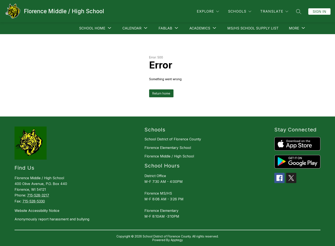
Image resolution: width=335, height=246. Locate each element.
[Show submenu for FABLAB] (165, 28)
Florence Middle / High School (169, 156)
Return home (161, 93)
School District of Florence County (172, 139)
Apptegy (177, 240)
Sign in (319, 11)
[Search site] (298, 11)
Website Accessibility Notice (37, 210)
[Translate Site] (274, 11)
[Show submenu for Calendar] (131, 28)
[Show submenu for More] (294, 28)
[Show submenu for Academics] (199, 28)
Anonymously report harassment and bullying (52, 219)
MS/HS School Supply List (253, 28)
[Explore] (208, 11)
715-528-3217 (38, 195)
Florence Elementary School (167, 148)
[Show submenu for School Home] (92, 28)
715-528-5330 (33, 201)
